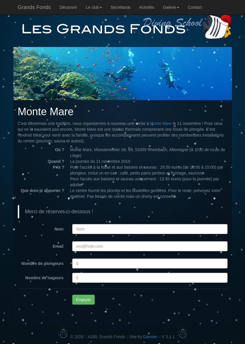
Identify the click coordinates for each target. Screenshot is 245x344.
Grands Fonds (34, 7)
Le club (94, 7)
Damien (150, 336)
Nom (59, 229)
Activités (146, 7)
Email (58, 246)
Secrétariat (121, 7)
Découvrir (68, 7)
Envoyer (83, 299)
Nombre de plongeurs (42, 263)
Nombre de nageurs (44, 277)
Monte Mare (161, 123)
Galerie (171, 7)
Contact (195, 7)
